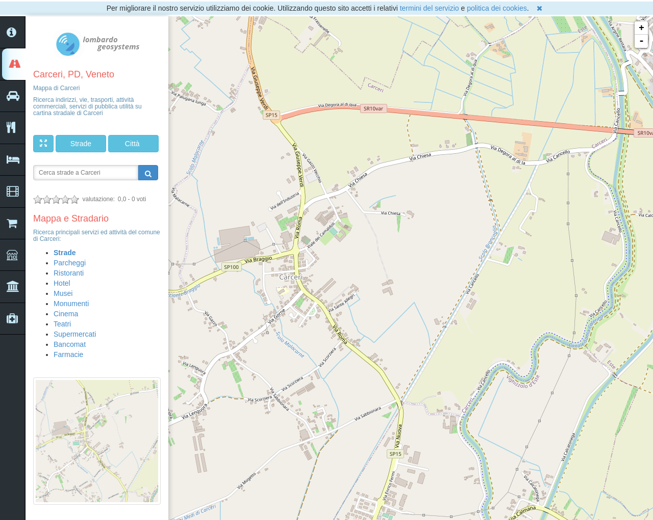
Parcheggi (70, 263)
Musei (63, 293)
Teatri (62, 324)
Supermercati (75, 334)
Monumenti (71, 303)
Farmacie (68, 354)
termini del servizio (429, 8)
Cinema (66, 314)
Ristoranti (69, 273)
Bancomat (70, 344)
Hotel (62, 283)
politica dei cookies (497, 8)
